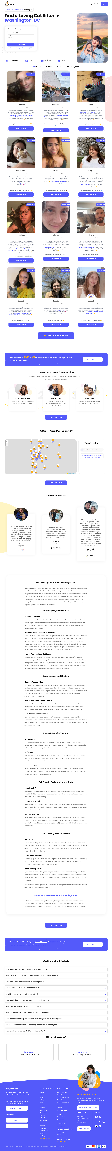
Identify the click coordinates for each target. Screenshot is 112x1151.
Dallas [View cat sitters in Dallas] (41, 1102)
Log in (96, 4)
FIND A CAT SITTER (92, 359)
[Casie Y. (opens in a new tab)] (21, 301)
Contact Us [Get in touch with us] (81, 1112)
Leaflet (69, 473)
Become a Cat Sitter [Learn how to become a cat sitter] (88, 1107)
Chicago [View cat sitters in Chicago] (42, 1100)
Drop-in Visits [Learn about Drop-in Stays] (61, 1123)
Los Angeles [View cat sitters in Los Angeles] (43, 1110)
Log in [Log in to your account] (17, 1120)
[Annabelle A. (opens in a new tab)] (21, 104)
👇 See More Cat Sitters (56, 335)
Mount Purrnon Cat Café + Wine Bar (75, 636)
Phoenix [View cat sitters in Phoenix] (42, 1123)
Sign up (104, 4)
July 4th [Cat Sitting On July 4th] (59, 1135)
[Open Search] (91, 4)
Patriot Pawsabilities (67, 657)
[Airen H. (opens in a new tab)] (56, 235)
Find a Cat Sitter (56, 417)
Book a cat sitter (17, 1108)
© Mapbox (74, 473)
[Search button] (20, 44)
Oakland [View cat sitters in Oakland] (42, 1118)
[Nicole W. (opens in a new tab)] (56, 301)
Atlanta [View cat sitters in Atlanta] (42, 1092)
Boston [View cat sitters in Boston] (42, 1097)
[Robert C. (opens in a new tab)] (91, 235)
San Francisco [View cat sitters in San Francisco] (44, 1130)
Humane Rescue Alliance (49, 685)
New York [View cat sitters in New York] (42, 1115)
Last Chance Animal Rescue (33, 717)
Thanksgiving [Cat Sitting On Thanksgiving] (61, 1137)
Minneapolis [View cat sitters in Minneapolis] (43, 1113)
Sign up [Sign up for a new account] (16, 1126)
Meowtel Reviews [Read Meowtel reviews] (62, 1105)
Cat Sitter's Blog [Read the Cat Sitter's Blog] (61, 1117)
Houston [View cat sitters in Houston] (42, 1107)
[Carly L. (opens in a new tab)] (91, 170)
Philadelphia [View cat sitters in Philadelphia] (43, 1120)
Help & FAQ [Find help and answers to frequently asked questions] (60, 1114)
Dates (10, 35)
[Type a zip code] (20, 33)
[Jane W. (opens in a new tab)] (91, 104)
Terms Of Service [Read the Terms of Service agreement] (36, 1146)
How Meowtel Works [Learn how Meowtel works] (63, 1097)
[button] (7, 441)
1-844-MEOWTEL (30, 1050)
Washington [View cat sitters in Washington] (43, 1136)
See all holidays (62, 1141)
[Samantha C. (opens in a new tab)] (21, 170)
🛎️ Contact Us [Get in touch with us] (83, 1128)
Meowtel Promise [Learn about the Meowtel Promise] (62, 1092)
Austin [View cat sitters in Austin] (41, 1095)
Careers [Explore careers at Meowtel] (59, 1107)
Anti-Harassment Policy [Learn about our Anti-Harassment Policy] (59, 1146)
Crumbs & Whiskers (49, 620)
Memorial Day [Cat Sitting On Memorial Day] (61, 1133)
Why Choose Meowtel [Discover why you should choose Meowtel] (63, 1102)
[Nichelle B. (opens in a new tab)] (21, 235)
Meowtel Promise (21, 360)
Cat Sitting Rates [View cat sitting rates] (62, 1100)
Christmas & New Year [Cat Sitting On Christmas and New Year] (63, 1139)
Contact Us (82, 1050)
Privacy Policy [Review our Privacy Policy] (47, 1146)
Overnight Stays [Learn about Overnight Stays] (61, 1126)
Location (11, 31)
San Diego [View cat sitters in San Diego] (43, 1128)
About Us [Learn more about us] (59, 1095)
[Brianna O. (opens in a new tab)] (56, 104)
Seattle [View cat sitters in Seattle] (42, 1133)
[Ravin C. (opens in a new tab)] (56, 170)
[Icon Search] (82, 449)
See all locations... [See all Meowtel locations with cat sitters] (45, 1138)
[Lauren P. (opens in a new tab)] (90, 301)
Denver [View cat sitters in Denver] (42, 1105)
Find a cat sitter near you (55, 906)
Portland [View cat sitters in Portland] (42, 1125)
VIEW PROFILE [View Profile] (21, 128)
